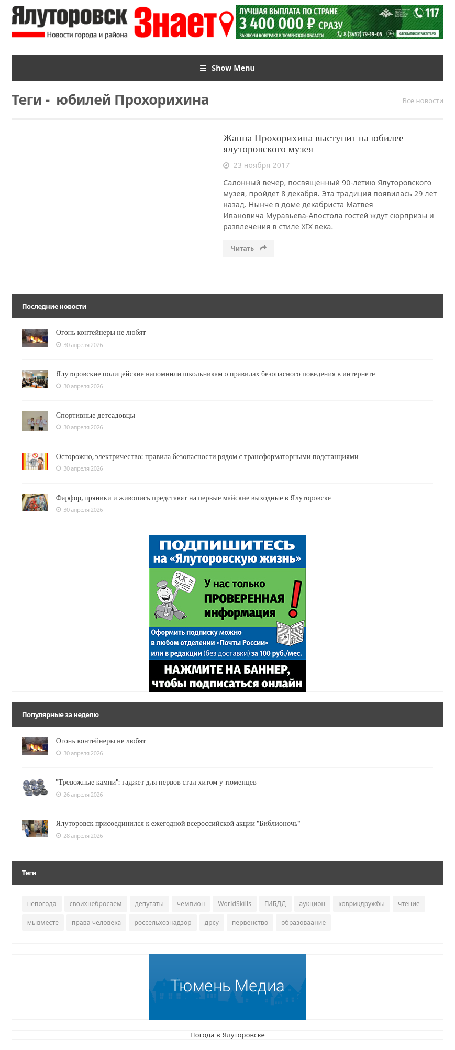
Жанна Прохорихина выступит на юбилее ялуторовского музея (313, 143)
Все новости (423, 100)
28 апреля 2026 (79, 836)
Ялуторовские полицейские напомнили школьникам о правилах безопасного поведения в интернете (215, 374)
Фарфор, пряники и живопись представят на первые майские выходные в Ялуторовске (193, 498)
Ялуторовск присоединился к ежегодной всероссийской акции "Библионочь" (178, 823)
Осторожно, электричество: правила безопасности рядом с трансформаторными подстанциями (207, 456)
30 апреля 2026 (79, 345)
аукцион (312, 903)
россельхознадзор (162, 922)
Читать (249, 248)
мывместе (43, 922)
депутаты (149, 903)
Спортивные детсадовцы (95, 415)
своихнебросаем (96, 903)
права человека (96, 922)
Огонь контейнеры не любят (101, 332)
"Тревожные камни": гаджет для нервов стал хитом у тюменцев (156, 782)
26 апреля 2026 (79, 794)
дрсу (212, 922)
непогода (42, 903)
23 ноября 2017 (256, 165)
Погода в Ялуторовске (227, 1035)
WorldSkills (234, 903)
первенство (250, 922)
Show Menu (227, 68)
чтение (409, 903)
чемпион (191, 903)
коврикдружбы (361, 903)
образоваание (303, 922)
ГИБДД (275, 903)
